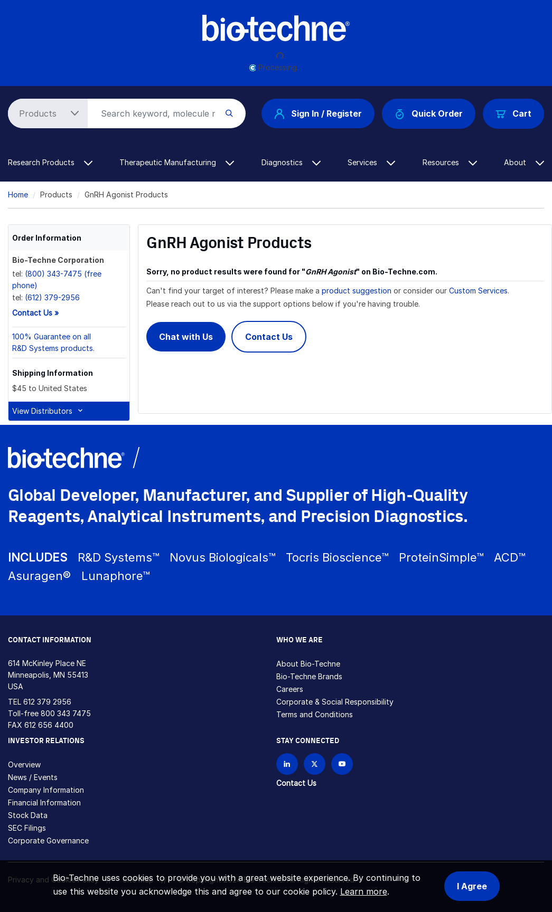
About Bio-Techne (308, 663)
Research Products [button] (50, 162)
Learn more (363, 891)
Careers (289, 689)
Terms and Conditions (314, 714)
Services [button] (371, 162)
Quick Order (429, 113)
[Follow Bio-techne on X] (314, 763)
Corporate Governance (48, 840)
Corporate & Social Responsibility (335, 701)
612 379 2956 (47, 701)
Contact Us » (35, 312)
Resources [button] (450, 162)
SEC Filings (27, 827)
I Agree (472, 886)
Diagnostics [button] (291, 162)
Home (18, 194)
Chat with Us (186, 336)
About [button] (524, 162)
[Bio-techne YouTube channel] (342, 763)
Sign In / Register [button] (318, 113)
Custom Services (478, 290)
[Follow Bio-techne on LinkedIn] (287, 763)
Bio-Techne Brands (309, 676)
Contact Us (269, 336)
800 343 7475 (66, 713)
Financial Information (44, 802)
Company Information (46, 789)
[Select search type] (46, 113)
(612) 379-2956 (52, 297)
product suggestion (356, 290)
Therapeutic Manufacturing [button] (176, 162)
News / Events (33, 777)
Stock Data (28, 815)
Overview (24, 764)
